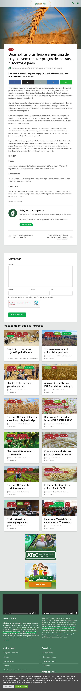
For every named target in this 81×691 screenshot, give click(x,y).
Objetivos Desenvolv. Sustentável (15, 670)
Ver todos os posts (26, 225)
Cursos (10, 438)
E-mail (32, 289)
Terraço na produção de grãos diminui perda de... (56, 351)
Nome (10, 289)
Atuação (57, 333)
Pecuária (10, 472)
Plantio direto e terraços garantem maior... (19, 385)
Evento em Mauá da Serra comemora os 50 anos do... (58, 521)
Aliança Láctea (48, 653)
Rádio (60, 407)
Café (64, 401)
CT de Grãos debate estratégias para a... (17, 521)
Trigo (11, 49)
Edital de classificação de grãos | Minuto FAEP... (57, 487)
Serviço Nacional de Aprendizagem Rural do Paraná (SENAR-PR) (20, 630)
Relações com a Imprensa (17, 68)
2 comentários (67, 356)
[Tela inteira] (36, 613)
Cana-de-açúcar (50, 404)
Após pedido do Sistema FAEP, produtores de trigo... (58, 385)
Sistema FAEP (34, 625)
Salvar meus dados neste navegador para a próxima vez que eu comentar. (32, 297)
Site (52, 289)
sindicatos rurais (31, 631)
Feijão (19, 333)
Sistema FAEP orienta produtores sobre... (18, 487)
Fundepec (46, 666)
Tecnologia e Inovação (57, 506)
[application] (21, 604)
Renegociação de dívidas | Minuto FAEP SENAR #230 (58, 419)
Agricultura (11, 333)
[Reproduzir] (5, 613)
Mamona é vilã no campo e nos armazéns (20, 453)
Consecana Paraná (49, 657)
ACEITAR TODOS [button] (21, 686)
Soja (17, 336)
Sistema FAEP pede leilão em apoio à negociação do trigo (22, 419)
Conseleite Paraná (49, 661)
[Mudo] (33, 613)
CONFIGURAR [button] (8, 686)
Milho (25, 333)
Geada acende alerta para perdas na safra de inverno (58, 453)
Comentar (48, 68)
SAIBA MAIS (42, 682)
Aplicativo (7, 666)
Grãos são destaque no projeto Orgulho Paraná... (20, 351)
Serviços (10, 336)
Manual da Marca (9, 661)
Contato (6, 657)
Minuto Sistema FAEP (50, 407)
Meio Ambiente (66, 333)
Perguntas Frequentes (11, 653)
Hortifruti (64, 435)
